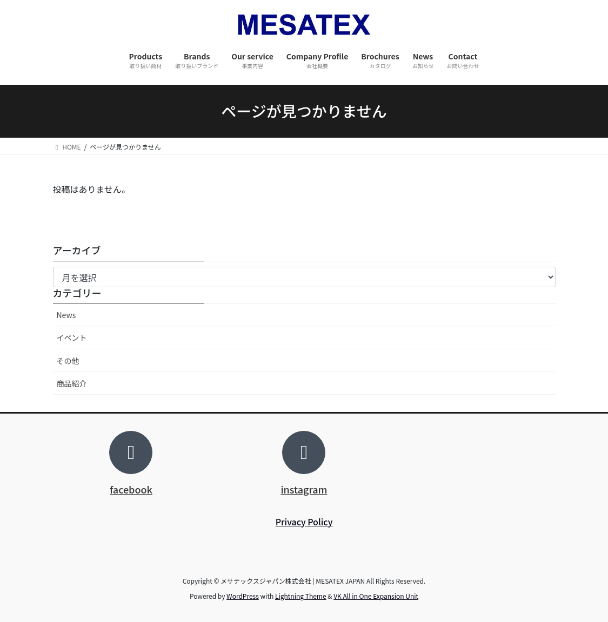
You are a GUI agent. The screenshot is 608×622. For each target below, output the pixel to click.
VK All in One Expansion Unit (375, 595)
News (66, 314)
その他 (68, 360)
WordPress (242, 595)
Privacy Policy (304, 521)
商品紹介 (72, 383)
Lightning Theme (300, 595)
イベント (72, 337)
